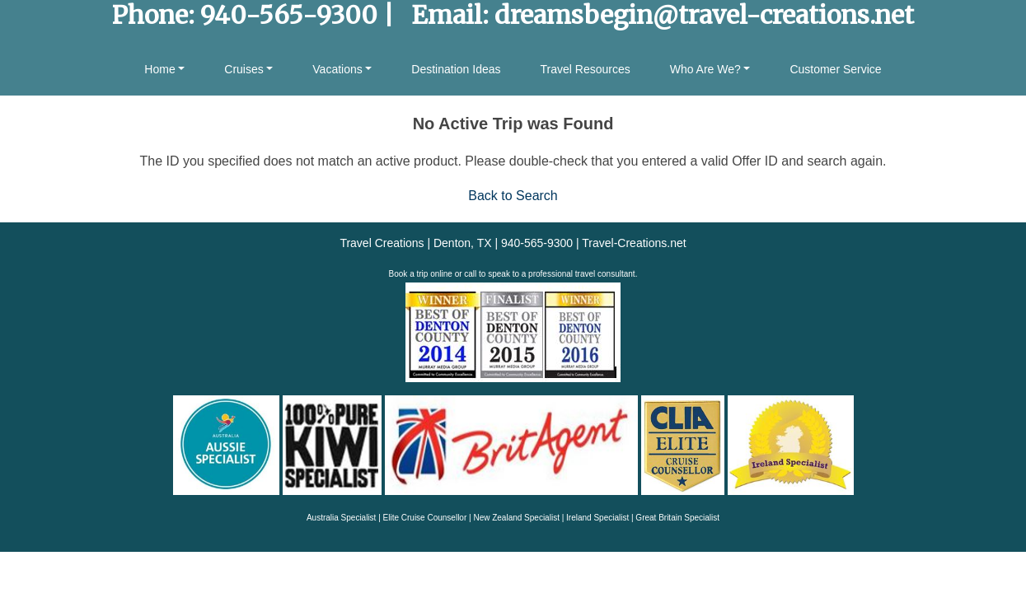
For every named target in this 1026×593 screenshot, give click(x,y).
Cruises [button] (243, 69)
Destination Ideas (455, 69)
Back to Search (513, 196)
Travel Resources (585, 69)
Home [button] (159, 69)
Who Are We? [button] (705, 69)
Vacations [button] (337, 69)
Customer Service (835, 69)
